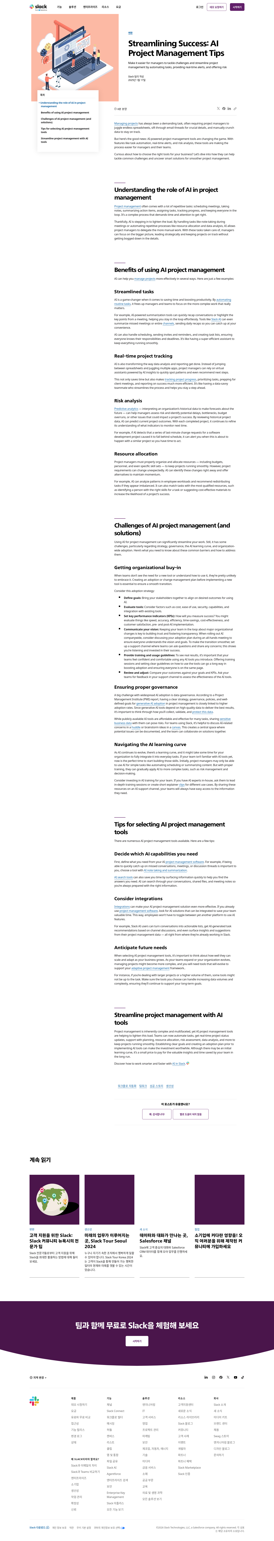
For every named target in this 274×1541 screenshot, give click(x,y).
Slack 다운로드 (39, 1527)
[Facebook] (220, 1378)
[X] (228, 1378)
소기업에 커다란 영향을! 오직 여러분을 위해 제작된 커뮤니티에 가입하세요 (219, 1241)
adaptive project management (150, 968)
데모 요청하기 (217, 7)
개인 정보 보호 (59, 1527)
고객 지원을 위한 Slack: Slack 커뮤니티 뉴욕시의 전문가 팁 (54, 1241)
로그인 (199, 7)
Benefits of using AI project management (65, 112)
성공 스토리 (156, 1086)
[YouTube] (235, 1378)
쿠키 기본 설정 (84, 1527)
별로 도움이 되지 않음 (191, 1114)
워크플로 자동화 (127, 1086)
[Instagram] (213, 1378)
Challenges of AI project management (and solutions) (66, 120)
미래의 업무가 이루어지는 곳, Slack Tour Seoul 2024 (107, 1241)
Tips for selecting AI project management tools (65, 130)
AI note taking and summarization (165, 870)
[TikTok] (242, 1378)
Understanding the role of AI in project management (63, 104)
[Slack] (38, 7)
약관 (71, 1527)
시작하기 (237, 7)
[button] (38, 1377)
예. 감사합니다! (156, 1114)
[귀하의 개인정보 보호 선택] (108, 1527)
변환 (130, 32)
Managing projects (126, 123)
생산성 (170, 1086)
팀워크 (143, 1086)
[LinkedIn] (206, 1378)
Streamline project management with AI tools (64, 140)
